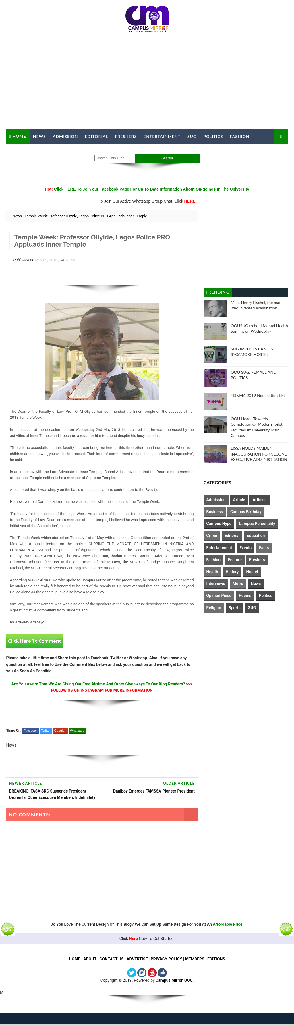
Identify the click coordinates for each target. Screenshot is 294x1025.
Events (245, 547)
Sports (235, 607)
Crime (211, 535)
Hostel (252, 571)
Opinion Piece (218, 595)
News (39, 136)
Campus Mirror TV (31, 150)
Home (19, 136)
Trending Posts (217, 293)
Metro (238, 583)
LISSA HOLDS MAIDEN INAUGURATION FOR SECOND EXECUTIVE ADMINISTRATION (259, 454)
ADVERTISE (137, 959)
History (232, 571)
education (256, 535)
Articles (259, 499)
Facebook (30, 731)
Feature (235, 559)
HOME (74, 959)
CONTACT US (111, 959)
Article (239, 499)
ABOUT (89, 959)
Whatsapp (77, 731)
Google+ (60, 731)
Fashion (239, 136)
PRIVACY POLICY (166, 959)
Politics (213, 136)
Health (212, 571)
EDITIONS (216, 959)
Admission (65, 136)
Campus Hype (219, 523)
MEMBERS (194, 959)
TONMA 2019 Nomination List (258, 395)
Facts (264, 547)
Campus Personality (257, 523)
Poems (245, 595)
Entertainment (162, 136)
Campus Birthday (245, 511)
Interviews (215, 583)
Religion (213, 607)
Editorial (96, 136)
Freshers (126, 136)
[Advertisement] (147, 83)
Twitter (45, 731)
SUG (191, 136)
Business (214, 511)
